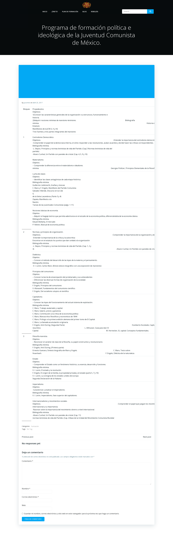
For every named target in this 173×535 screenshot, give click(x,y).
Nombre (26, 489)
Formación (35, 426)
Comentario (27, 461)
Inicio (45, 11)
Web (24, 505)
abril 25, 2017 (37, 103)
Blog (85, 11)
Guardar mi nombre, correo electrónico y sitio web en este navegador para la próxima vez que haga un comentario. (71, 514)
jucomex (27, 103)
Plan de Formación (70, 11)
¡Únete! (55, 11)
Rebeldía (94, 11)
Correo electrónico (30, 497)
